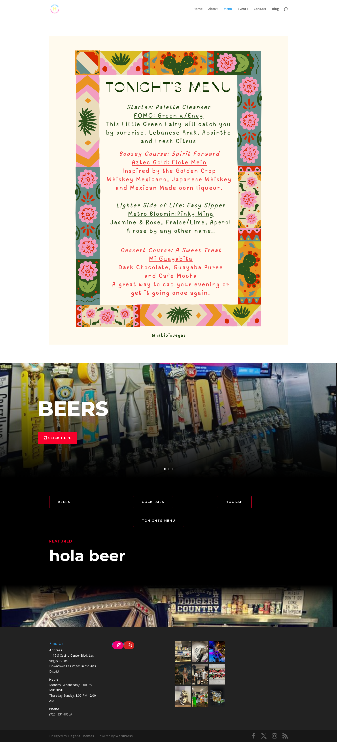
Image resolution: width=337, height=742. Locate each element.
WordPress (124, 736)
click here (60, 438)
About (213, 9)
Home (198, 9)
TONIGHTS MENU (158, 521)
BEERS (73, 408)
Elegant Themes (81, 736)
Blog (275, 9)
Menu (227, 9)
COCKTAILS (153, 502)
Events (243, 9)
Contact (260, 9)
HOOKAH (234, 502)
